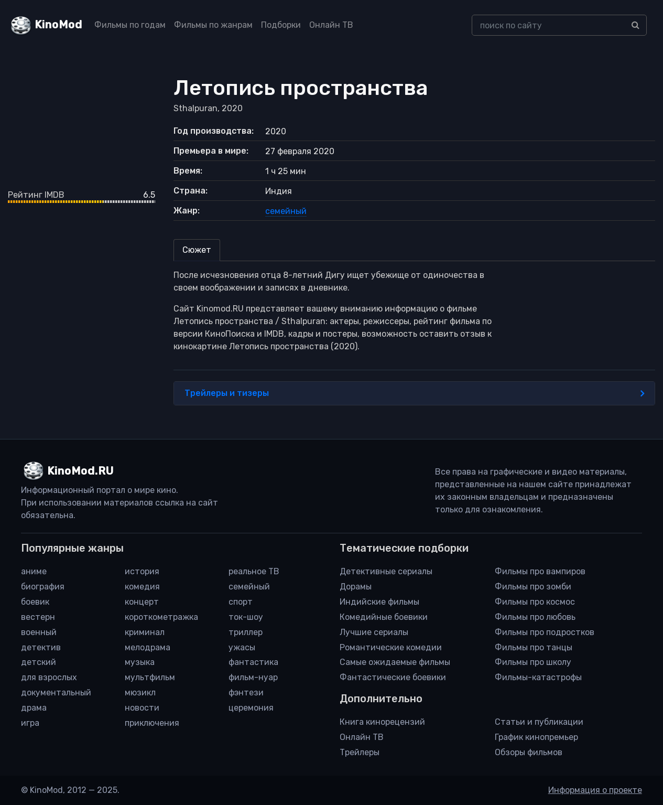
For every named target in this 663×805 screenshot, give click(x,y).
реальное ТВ (254, 571)
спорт (241, 602)
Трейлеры (359, 752)
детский (38, 662)
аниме (34, 571)
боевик (35, 602)
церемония (251, 708)
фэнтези (246, 692)
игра (30, 723)
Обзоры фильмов (528, 752)
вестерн (38, 617)
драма (34, 708)
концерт (142, 602)
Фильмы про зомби (533, 587)
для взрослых (49, 677)
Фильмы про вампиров (540, 571)
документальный (56, 692)
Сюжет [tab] (196, 250)
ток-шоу (246, 617)
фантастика (253, 662)
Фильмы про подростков (544, 632)
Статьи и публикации (539, 722)
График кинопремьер (536, 737)
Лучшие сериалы (374, 632)
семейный (286, 211)
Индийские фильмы (379, 602)
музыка (140, 662)
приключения (152, 723)
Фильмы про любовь (535, 617)
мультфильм (150, 677)
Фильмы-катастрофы (538, 677)
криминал (145, 632)
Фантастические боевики (393, 677)
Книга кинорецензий (382, 722)
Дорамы (356, 587)
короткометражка (161, 617)
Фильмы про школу (533, 662)
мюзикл (140, 692)
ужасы (242, 647)
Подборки (281, 25)
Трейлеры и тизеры (414, 393)
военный (39, 632)
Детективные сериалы (386, 571)
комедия (142, 587)
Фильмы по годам (130, 25)
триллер (246, 632)
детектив (41, 647)
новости (142, 708)
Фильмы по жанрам (213, 25)
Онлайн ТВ (331, 25)
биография (42, 587)
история (142, 571)
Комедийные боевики (384, 617)
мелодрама (147, 647)
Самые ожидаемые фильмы (395, 662)
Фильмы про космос (535, 602)
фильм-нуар (253, 677)
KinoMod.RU (80, 471)
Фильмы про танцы (533, 647)
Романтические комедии (391, 647)
